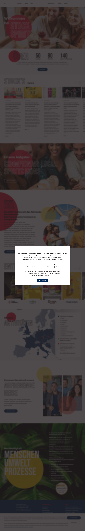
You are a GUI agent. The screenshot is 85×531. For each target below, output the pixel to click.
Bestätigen (42, 281)
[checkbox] (25, 272)
